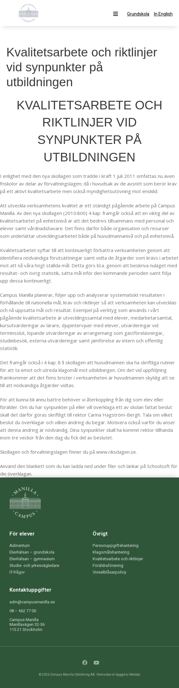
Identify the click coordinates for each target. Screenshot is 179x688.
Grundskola (138, 14)
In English (163, 14)
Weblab (134, 674)
